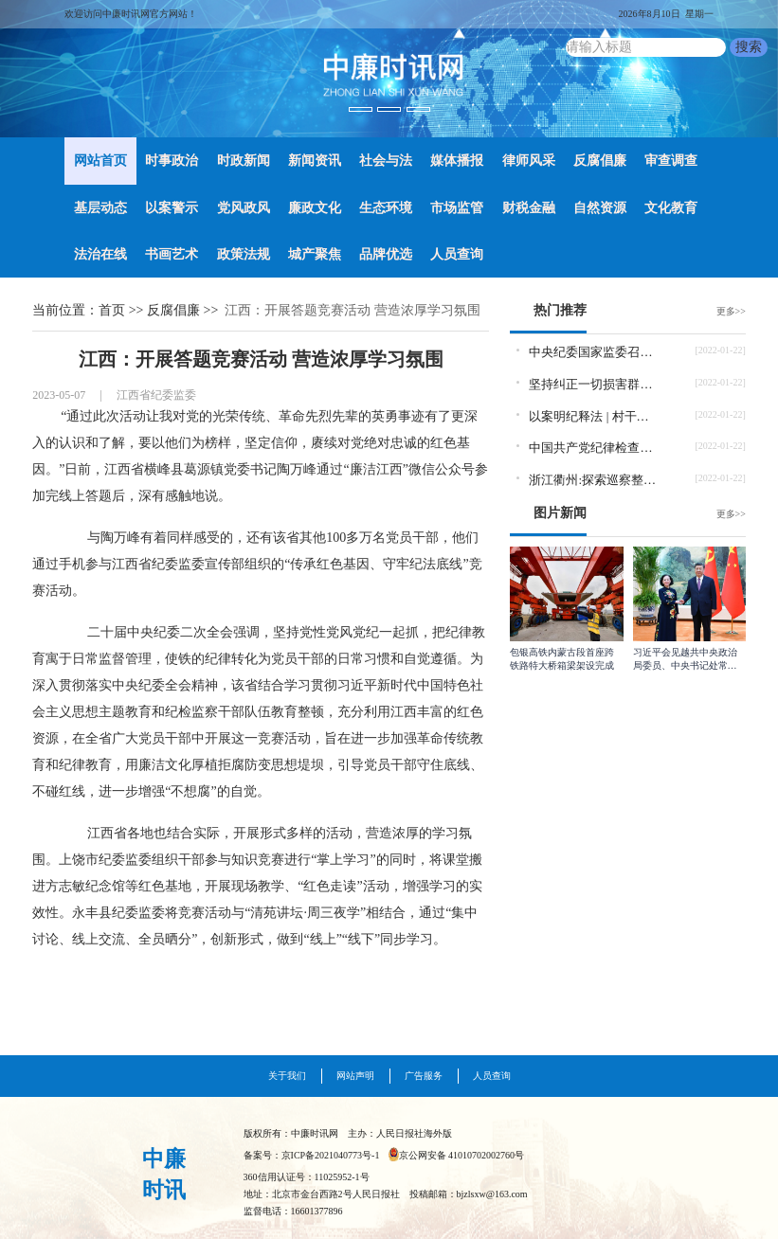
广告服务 (424, 1075)
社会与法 (385, 160)
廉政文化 (314, 208)
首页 (112, 310)
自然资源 (599, 208)
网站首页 (100, 160)
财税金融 (528, 208)
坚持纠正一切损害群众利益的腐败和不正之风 (594, 384)
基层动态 (100, 208)
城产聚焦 (314, 254)
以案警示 (171, 208)
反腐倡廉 (599, 160)
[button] (58, 68)
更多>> (731, 311)
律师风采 (528, 160)
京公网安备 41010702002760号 (462, 1155)
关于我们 (287, 1075)
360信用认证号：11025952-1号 (307, 1177)
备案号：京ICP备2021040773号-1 (312, 1155)
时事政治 (171, 160)
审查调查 (670, 160)
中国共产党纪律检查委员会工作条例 (594, 447)
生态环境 (385, 208)
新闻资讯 (314, 160)
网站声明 (355, 1075)
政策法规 (243, 254)
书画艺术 (171, 254)
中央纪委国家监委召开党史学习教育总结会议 (594, 352)
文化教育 (670, 208)
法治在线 (100, 254)
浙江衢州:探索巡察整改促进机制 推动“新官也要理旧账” (594, 480)
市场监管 (456, 208)
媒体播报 (456, 160)
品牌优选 (385, 254)
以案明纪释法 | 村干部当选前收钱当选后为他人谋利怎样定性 (594, 416)
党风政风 (243, 208)
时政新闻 (243, 160)
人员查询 (456, 254)
